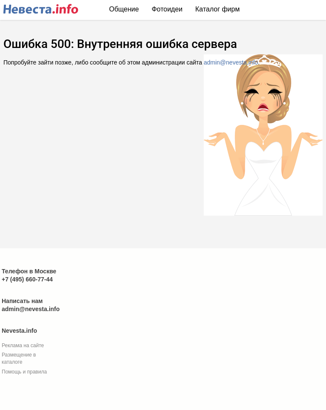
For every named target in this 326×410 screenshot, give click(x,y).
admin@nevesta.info (231, 62)
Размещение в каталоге (19, 358)
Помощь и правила (24, 372)
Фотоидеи (167, 9)
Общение (124, 9)
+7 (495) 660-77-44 (27, 279)
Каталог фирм (217, 9)
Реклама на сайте (23, 345)
